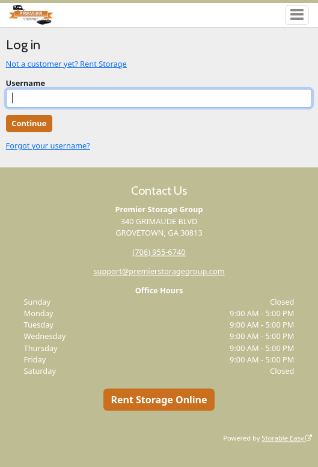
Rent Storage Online (159, 399)
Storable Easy (286, 437)
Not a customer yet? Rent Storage (66, 63)
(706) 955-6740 (158, 251)
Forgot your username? (48, 145)
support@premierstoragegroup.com (158, 271)
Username (26, 83)
